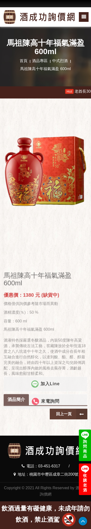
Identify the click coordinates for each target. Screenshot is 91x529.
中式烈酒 (60, 61)
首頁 (23, 61)
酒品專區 (40, 61)
